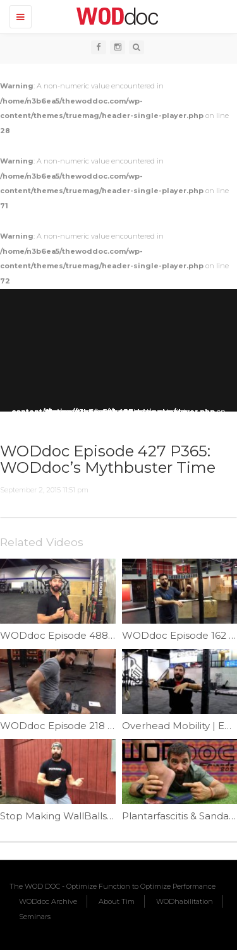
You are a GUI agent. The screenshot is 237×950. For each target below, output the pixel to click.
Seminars (35, 916)
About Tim (117, 901)
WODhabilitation (184, 901)
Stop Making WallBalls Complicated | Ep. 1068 (110, 816)
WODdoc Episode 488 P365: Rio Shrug (92, 635)
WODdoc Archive (48, 901)
